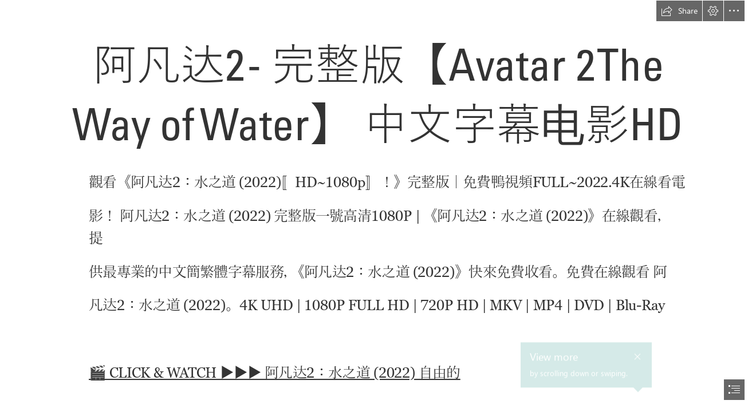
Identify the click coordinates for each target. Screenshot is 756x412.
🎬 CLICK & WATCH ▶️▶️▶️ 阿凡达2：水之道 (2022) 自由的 (274, 372)
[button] (679, 11)
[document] (378, 206)
